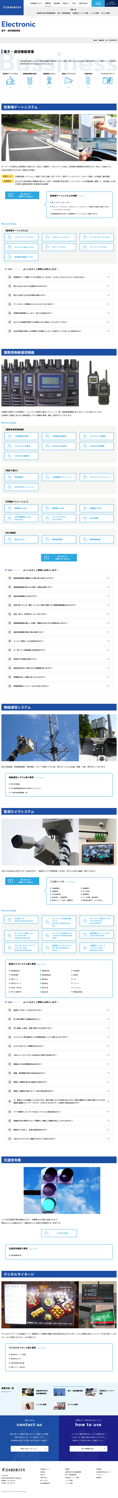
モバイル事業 (105, 13)
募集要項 (98, 1477)
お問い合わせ (44, 1477)
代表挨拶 (42, 1472)
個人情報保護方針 (45, 1483)
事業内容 (101, 40)
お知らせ (42, 1475)
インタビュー (100, 1475)
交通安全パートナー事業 (80, 13)
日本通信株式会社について (103, 1472)
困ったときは (44, 1480)
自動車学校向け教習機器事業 (46, 13)
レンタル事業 (94, 13)
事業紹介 (67, 1469)
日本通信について (45, 1469)
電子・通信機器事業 (63, 13)
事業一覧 (73, 10)
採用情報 (98, 1469)
